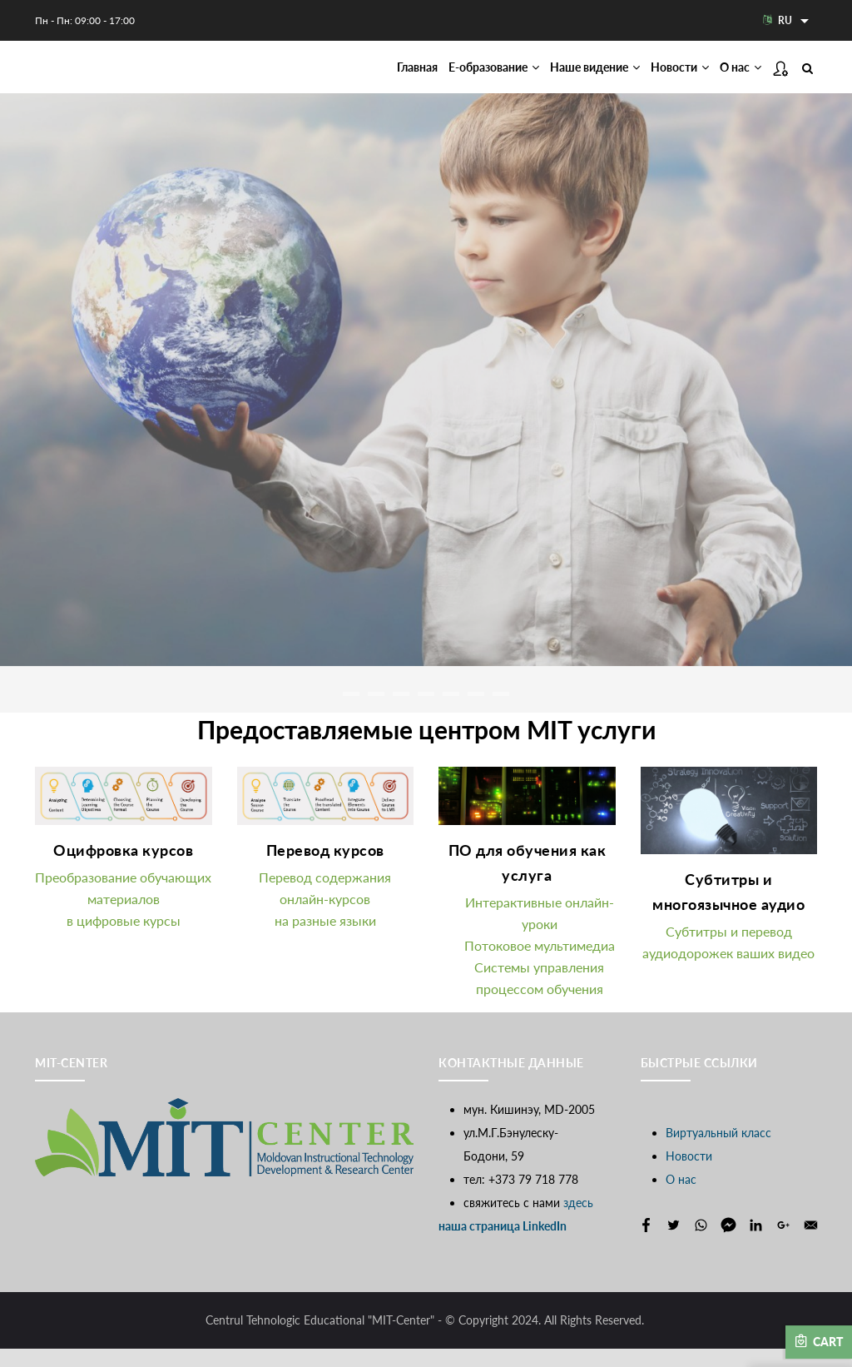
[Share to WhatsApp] (701, 1243)
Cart (819, 1341)
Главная (354, 75)
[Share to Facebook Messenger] (728, 1243)
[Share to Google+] (783, 1243)
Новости (663, 75)
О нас (735, 75)
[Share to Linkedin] (756, 1243)
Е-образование (445, 75)
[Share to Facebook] (646, 1243)
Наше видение (563, 75)
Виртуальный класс (718, 1151)
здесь (578, 1221)
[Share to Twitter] (673, 1243)
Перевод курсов (325, 868)
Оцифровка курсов (123, 868)
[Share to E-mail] (810, 1243)
